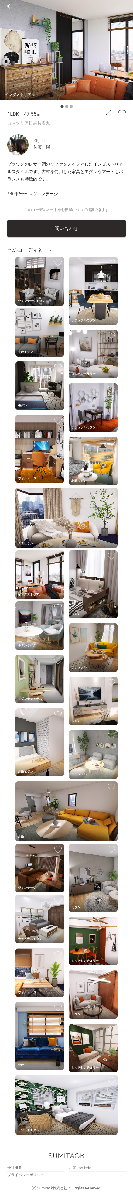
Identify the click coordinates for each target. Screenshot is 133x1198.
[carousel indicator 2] (66, 106)
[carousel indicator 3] (71, 106)
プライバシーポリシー (25, 1175)
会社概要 (14, 1167)
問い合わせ (66, 228)
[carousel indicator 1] (62, 106)
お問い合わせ (80, 1167)
